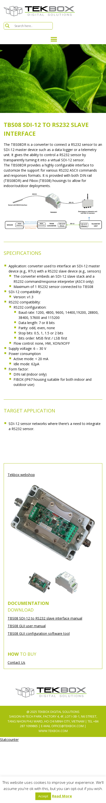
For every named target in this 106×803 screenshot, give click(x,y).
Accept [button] (43, 796)
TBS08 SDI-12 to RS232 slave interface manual (45, 618)
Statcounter (9, 739)
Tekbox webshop (21, 474)
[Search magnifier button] (7, 25)
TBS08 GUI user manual (27, 626)
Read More (62, 795)
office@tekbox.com (67, 726)
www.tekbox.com (53, 731)
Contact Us (16, 662)
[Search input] (32, 25)
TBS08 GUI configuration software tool (39, 633)
